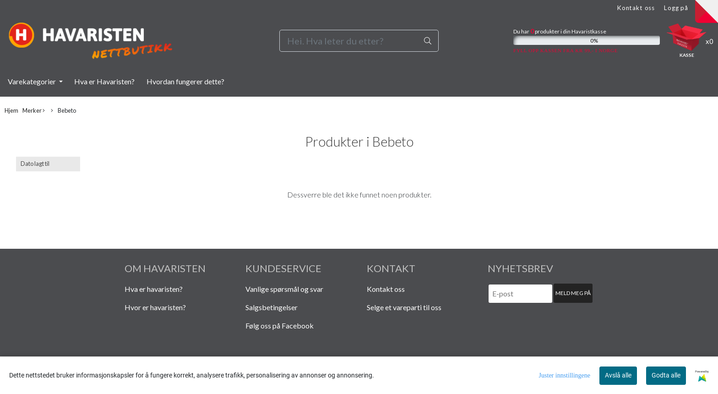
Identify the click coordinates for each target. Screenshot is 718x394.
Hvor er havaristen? (155, 307)
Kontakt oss (636, 7)
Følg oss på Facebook (279, 325)
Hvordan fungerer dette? (185, 81)
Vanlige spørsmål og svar (284, 289)
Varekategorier (32, 81)
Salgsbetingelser (271, 307)
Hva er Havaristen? (104, 81)
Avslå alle (618, 375)
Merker (33, 111)
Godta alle (666, 375)
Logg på (676, 7)
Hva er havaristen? (154, 289)
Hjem (11, 110)
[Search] (358, 41)
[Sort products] (48, 164)
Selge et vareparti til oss (404, 307)
